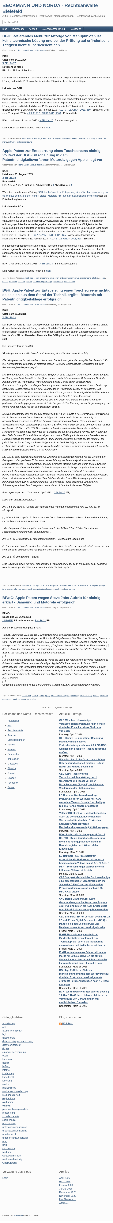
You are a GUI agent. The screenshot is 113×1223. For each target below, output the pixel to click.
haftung (6, 1066)
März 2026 (65, 1181)
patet (15, 699)
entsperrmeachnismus (69, 278)
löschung (7, 1080)
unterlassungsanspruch (14, 1127)
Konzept (12, 735)
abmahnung (8, 1023)
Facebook (13, 782)
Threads (12, 773)
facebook (7, 1059)
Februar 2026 (66, 1185)
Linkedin (12, 778)
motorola (13, 281)
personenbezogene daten (15, 1109)
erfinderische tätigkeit (52, 138)
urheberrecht (9, 1134)
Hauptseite (75, 29)
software (12, 142)
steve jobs (31, 699)
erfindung (67, 138)
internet (6, 1070)
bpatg (47, 695)
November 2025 (67, 1196)
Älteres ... (64, 1203)
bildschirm (44, 278)
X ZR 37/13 (65, 109)
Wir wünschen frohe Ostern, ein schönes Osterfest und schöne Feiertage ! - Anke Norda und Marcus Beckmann (82, 763)
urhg (4, 1141)
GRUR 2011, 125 (57, 235)
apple (32, 278)
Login (5, 1178)
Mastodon (13, 763)
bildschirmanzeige (34, 138)
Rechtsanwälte (15, 730)
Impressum (18, 29)
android (25, 278)
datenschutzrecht (11, 1045)
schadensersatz (10, 1116)
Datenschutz (14, 754)
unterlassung (9, 1123)
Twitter (11, 787)
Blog (4, 29)
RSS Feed (67, 1023)
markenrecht (9, 1088)
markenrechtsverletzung (15, 1091)
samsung (22, 699)
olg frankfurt (8, 1098)
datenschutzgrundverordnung (17, 1041)
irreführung (8, 1073)
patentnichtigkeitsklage (42, 281)
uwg (4, 1145)
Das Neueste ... (67, 1199)
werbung (6, 1152)
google (102, 278)
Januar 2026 (65, 1188)
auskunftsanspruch (12, 1030)
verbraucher (8, 1148)
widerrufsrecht (9, 1163)
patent (74, 138)
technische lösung (24, 142)
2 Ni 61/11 (7, 620)
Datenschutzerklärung (53, 29)
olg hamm (7, 1102)
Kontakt (33, 29)
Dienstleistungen (16, 740)
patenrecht (6, 699)
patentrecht (83, 138)
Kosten (11, 744)
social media (9, 1120)
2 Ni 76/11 (40, 620)
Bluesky (12, 768)
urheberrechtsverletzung (15, 1138)
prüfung (92, 138)
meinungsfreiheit (11, 1095)
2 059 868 (26, 695)
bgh (24, 138)
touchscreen (69, 281)
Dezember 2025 (67, 1192)
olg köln (6, 1105)
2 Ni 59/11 (59, 492)
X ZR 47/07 (40, 235)
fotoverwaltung (86, 695)
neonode (21, 281)
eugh (5, 1055)
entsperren (54, 278)
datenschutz (8, 1038)
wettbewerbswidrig (12, 1159)
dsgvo (5, 1048)
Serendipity (18, 1215)
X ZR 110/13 (33, 113)
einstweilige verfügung (14, 1052)
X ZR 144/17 (9, 63)
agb (4, 1027)
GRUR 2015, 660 (81, 109)
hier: (48, 127)
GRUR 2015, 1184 (51, 113)
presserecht (8, 1113)
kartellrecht (8, 1077)
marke (5, 1084)
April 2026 (64, 1178)
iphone (5, 281)
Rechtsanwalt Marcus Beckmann (32, 50)
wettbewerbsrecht (11, 1155)
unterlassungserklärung (14, 1130)
